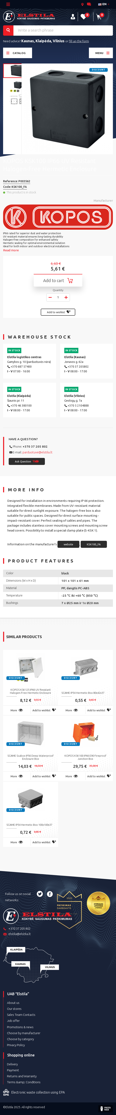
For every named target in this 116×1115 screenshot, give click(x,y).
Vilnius (59, 41)
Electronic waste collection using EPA (34, 1092)
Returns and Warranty (22, 1076)
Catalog (16, 53)
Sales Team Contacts (21, 1014)
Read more (11, 250)
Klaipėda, (44, 41)
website (68, 544)
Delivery (12, 1064)
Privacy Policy (16, 1045)
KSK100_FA (94, 544)
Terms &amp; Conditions (24, 1082)
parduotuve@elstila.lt (38, 452)
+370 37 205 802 (35, 446)
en (102, 4)
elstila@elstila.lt (17, 934)
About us (13, 1002)
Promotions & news (20, 1027)
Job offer (13, 1020)
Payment (13, 1070)
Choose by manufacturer (23, 1033)
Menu (102, 53)
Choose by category (20, 1039)
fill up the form (79, 41)
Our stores (14, 1008)
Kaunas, (28, 41)
